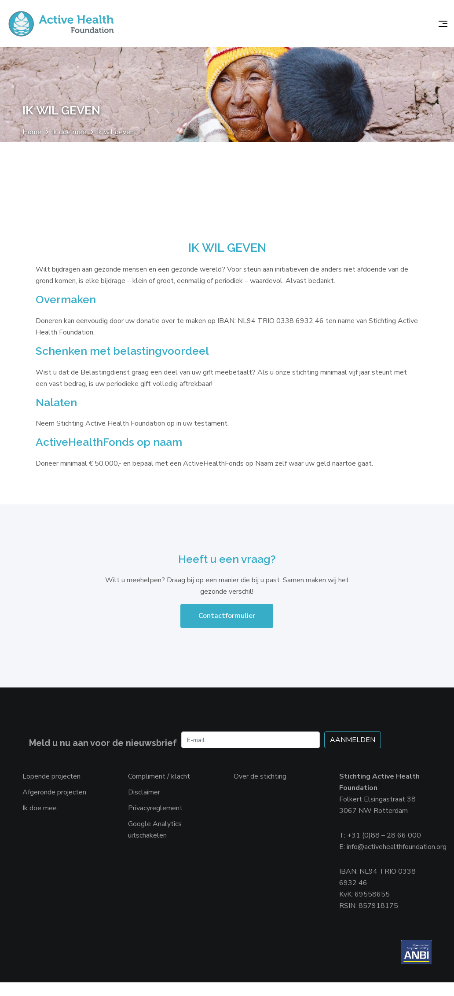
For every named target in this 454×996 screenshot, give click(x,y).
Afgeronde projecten (54, 804)
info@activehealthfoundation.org (397, 858)
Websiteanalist (50, 982)
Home (31, 133)
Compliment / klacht (159, 788)
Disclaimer (144, 804)
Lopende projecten (51, 788)
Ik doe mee (69, 133)
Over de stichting (260, 788)
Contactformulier (226, 627)
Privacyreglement (155, 819)
